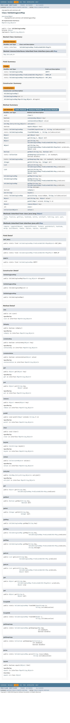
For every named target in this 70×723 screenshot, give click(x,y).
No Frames (29, 5)
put (29, 198)
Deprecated (30, 2)
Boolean (6, 152)
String (7, 22)
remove (30, 204)
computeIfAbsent (16, 226)
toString (51, 217)
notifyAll (42, 217)
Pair (40, 75)
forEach (41, 226)
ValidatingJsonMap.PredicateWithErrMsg (34, 47)
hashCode (28, 217)
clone (6, 217)
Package (10, 2)
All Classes (39, 5)
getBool (30, 152)
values (30, 209)
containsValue (33, 121)
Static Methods (20, 109)
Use (21, 2)
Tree (24, 2)
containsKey (32, 118)
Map (3, 22)
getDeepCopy (32, 154)
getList (30, 165)
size (29, 207)
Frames (22, 5)
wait (56, 217)
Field (13, 7)
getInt (30, 162)
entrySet (31, 124)
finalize (12, 217)
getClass (20, 217)
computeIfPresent (30, 226)
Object (13, 22)
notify (35, 217)
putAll (30, 201)
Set (5, 124)
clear (29, 115)
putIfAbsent (13, 228)
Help (36, 2)
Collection (13, 154)
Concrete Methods (51, 109)
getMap (30, 176)
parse (29, 195)
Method (24, 7)
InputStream (39, 129)
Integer (6, 162)
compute (6, 226)
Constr (19, 7)
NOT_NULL (49, 77)
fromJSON (31, 129)
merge (6, 228)
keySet (30, 192)
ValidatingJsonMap (16, 72)
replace (28, 228)
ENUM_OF (48, 75)
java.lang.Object (7, 16)
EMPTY (47, 72)
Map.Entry (7, 54)
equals (30, 126)
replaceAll (44, 228)
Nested (9, 7)
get (29, 135)
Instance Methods (35, 109)
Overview (4, 2)
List (5, 165)
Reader (37, 132)
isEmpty (30, 190)
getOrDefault (50, 226)
